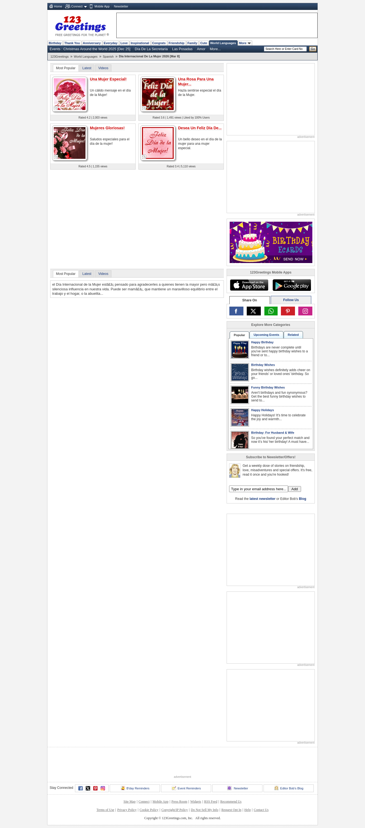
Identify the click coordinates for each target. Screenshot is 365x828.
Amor (201, 49)
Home (58, 6)
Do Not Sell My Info (204, 810)
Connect (76, 6)
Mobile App (102, 6)
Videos (103, 68)
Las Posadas (182, 49)
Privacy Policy (126, 810)
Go (313, 48)
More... (215, 49)
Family (192, 43)
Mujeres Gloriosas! (107, 128)
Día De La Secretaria (151, 49)
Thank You (72, 43)
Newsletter (121, 6)
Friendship (176, 43)
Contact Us (261, 810)
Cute (203, 43)
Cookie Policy (148, 810)
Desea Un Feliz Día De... (200, 128)
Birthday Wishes (263, 364)
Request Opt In (231, 810)
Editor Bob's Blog (288, 788)
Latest (87, 68)
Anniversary (92, 43)
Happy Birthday (262, 342)
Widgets (195, 801)
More (245, 43)
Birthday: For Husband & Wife (272, 432)
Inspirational (140, 43)
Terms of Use (105, 810)
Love (124, 43)
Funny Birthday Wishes (268, 387)
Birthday (55, 43)
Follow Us (291, 300)
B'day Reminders (135, 788)
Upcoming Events (266, 334)
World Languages (223, 43)
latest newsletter (262, 499)
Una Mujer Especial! (108, 79)
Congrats (159, 43)
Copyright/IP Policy (174, 810)
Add (294, 489)
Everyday (110, 43)
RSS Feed (210, 801)
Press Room (179, 801)
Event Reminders (186, 788)
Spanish (108, 56)
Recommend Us (230, 801)
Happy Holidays (262, 410)
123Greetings (59, 56)
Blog (302, 499)
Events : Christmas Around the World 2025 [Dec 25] (90, 49)
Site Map (130, 801)
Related (293, 334)
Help (247, 810)
